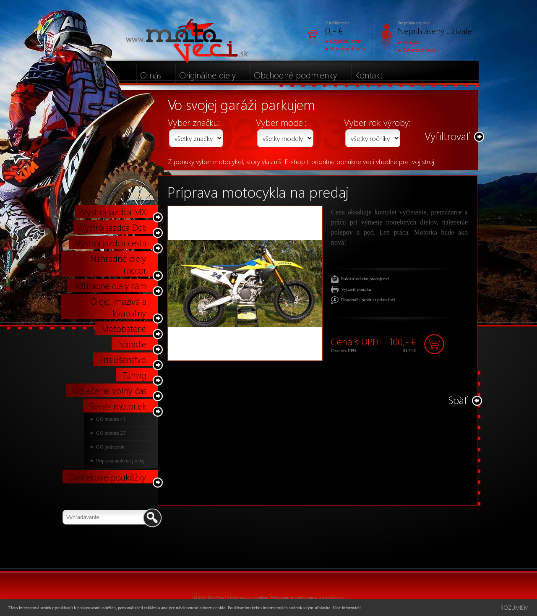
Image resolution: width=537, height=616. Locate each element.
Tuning (134, 375)
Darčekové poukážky (107, 477)
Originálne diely (207, 75)
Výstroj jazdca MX (113, 211)
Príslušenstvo (122, 359)
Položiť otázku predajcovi (365, 278)
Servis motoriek (117, 406)
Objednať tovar (343, 41)
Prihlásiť (409, 42)
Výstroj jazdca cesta (111, 242)
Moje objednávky (345, 49)
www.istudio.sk (331, 597)
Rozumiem (515, 607)
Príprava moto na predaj (120, 461)
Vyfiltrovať (447, 136)
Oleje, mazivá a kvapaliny (118, 306)
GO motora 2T (111, 433)
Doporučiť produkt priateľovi (368, 299)
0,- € (334, 30)
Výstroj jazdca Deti (113, 227)
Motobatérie (123, 328)
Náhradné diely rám (109, 285)
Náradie (132, 344)
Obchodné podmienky (295, 75)
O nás (151, 75)
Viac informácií (346, 607)
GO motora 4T (111, 419)
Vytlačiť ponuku (356, 289)
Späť (458, 400)
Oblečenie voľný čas (109, 390)
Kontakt (369, 75)
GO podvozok (110, 447)
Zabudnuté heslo (417, 50)
